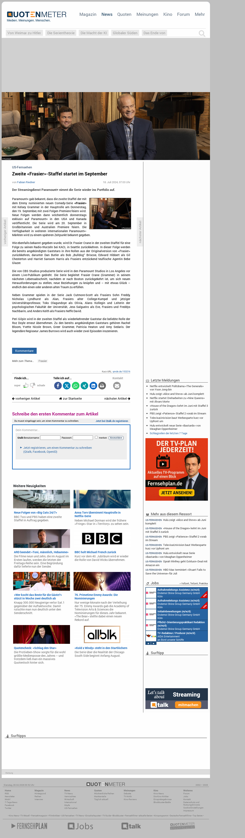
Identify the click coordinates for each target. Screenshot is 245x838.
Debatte (127, 793)
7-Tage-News (11, 802)
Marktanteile (100, 796)
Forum (183, 14)
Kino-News (159, 793)
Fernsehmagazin (39, 815)
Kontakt (187, 799)
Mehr (200, 14)
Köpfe (67, 805)
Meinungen (147, 14)
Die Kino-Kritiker (161, 796)
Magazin (87, 14)
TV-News (68, 793)
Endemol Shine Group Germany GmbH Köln (177, 593)
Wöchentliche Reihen (104, 793)
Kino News (14, 815)
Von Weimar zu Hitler (24, 32)
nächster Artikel (117, 398)
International (70, 802)
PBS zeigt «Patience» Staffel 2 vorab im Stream (178, 413)
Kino (167, 14)
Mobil (7, 799)
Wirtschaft (69, 799)
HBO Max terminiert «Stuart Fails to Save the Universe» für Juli (175, 571)
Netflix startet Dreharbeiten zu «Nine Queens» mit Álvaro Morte (177, 399)
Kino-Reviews (130, 799)
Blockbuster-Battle (162, 802)
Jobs (185, 796)
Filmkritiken (54, 815)
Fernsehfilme (131, 815)
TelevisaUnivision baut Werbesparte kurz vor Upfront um (176, 419)
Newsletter (10, 796)
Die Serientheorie (61, 32)
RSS (7, 793)
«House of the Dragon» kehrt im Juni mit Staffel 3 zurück (179, 407)
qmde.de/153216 (121, 371)
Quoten (124, 14)
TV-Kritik (128, 796)
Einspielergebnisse (162, 799)
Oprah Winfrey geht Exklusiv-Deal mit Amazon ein (176, 563)
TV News (80, 815)
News (106, 14)
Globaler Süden (125, 32)
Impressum (188, 810)
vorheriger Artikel (26, 398)
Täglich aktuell (101, 799)
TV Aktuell (25, 815)
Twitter (8, 808)
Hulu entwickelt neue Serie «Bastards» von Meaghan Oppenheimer (175, 427)
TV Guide (106, 815)
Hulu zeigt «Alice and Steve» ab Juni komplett (177, 394)
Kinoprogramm (161, 815)
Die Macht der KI (94, 32)
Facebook (9, 805)
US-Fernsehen (71, 808)
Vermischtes (70, 796)
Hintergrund (40, 793)
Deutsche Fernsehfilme (180, 815)
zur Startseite (70, 398)
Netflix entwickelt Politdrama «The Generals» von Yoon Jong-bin (177, 387)
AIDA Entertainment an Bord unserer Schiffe (170, 636)
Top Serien (198, 815)
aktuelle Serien (145, 815)
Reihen (38, 796)
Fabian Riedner (26, 182)
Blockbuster (118, 815)
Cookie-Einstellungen (193, 807)
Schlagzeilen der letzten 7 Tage (168, 433)
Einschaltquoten (93, 815)
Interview (39, 799)
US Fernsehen (67, 815)
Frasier (43, 361)
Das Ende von (154, 32)
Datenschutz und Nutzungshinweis (191, 803)
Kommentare (24, 351)
